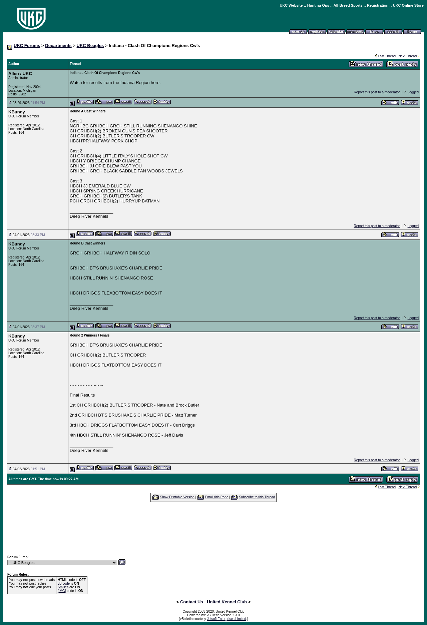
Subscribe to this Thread (257, 497)
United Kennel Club (227, 601)
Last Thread (387, 56)
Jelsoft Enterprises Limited (226, 619)
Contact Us (191, 601)
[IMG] (62, 591)
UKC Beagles (90, 45)
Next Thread (407, 56)
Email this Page (216, 497)
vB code (64, 583)
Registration (377, 5)
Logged (413, 92)
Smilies (63, 587)
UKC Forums (27, 45)
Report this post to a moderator (377, 92)
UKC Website (291, 5)
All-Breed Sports (348, 5)
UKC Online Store (408, 5)
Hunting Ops (318, 5)
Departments (58, 45)
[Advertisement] (213, 528)
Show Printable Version (177, 497)
